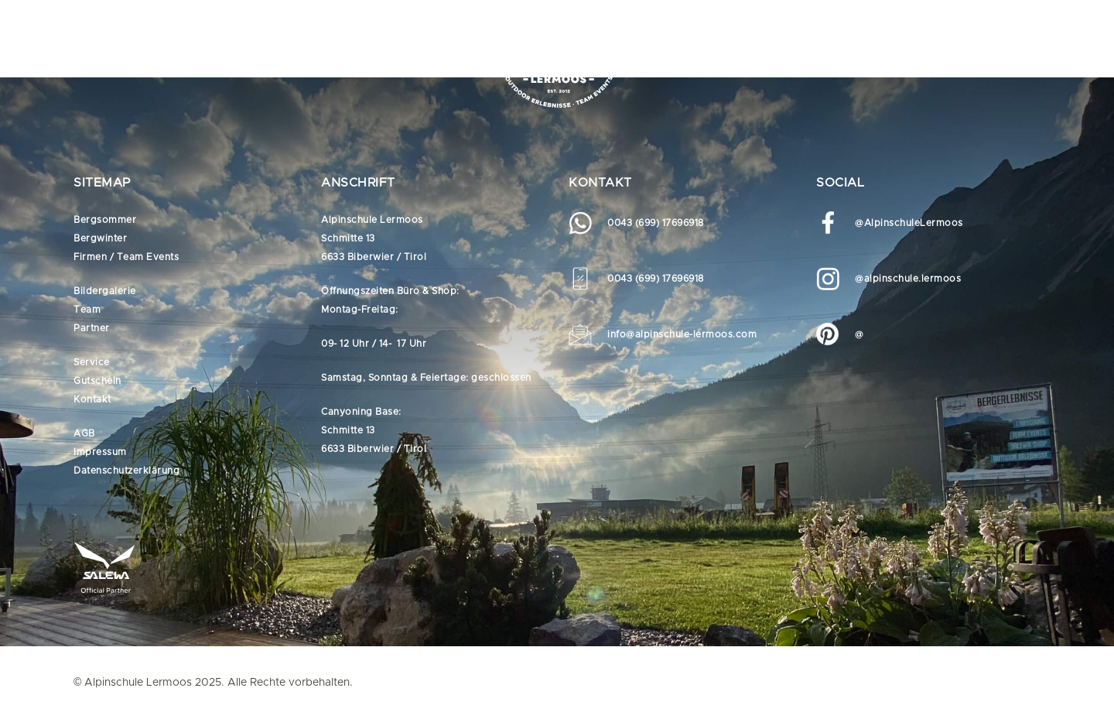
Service (91, 362)
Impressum (100, 452)
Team (87, 309)
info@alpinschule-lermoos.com (682, 334)
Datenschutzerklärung (126, 470)
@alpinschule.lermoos (908, 278)
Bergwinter (100, 238)
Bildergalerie (104, 291)
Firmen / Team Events (126, 257)
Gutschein (97, 380)
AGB (84, 433)
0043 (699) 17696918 (655, 223)
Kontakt (92, 399)
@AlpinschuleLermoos (909, 223)
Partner (91, 328)
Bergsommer (104, 219)
